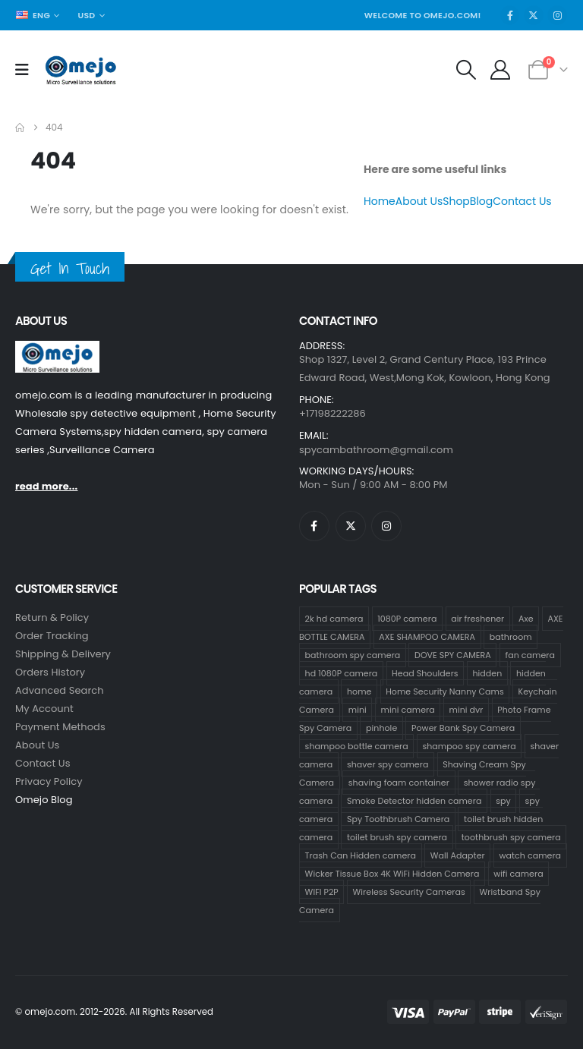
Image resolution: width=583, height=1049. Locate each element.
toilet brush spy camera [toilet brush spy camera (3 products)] (397, 837)
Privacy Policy (49, 781)
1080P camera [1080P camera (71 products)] (406, 619)
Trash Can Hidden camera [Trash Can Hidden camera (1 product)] (360, 855)
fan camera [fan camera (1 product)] (530, 655)
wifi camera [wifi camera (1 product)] (518, 874)
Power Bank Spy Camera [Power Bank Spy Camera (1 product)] (463, 728)
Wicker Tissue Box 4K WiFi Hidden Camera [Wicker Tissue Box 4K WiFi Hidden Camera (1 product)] (392, 874)
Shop (456, 201)
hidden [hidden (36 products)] (487, 673)
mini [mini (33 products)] (357, 710)
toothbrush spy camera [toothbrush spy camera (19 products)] (511, 837)
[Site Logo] (81, 70)
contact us (43, 763)
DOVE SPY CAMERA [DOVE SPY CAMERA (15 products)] (452, 655)
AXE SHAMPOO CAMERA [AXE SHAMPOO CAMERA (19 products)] (427, 637)
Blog (481, 201)
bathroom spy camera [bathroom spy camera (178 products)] (353, 655)
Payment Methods (60, 727)
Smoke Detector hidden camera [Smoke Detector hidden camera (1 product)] (414, 801)
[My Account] (500, 70)
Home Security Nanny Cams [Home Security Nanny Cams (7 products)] (445, 691)
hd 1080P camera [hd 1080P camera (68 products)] (341, 673)
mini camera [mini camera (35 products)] (408, 710)
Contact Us (522, 201)
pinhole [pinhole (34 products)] (381, 728)
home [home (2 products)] (359, 691)
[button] (465, 70)
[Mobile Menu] (27, 70)
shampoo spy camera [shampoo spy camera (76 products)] (468, 746)
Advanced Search (59, 690)
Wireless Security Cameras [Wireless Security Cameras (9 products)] (409, 892)
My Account (44, 708)
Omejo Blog (44, 799)
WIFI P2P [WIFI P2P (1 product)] (322, 892)
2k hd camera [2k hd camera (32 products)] (334, 619)
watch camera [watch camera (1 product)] (530, 855)
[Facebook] (510, 15)
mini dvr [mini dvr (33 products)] (466, 710)
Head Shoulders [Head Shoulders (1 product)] (425, 673)
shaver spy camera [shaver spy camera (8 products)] (387, 764)
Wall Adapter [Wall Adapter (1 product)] (457, 855)
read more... (46, 486)
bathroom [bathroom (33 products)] (511, 637)
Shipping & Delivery (63, 654)
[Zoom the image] (57, 349)
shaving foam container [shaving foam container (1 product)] (398, 783)
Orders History (50, 672)
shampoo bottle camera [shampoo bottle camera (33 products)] (356, 746)
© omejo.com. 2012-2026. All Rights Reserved (114, 1012)
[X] (534, 15)
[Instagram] (557, 15)
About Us (419, 201)
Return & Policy (52, 617)
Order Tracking (52, 635)
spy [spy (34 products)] (503, 801)
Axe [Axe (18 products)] (526, 619)
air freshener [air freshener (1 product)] (477, 619)
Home (379, 201)
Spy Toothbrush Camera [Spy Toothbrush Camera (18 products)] (398, 819)
